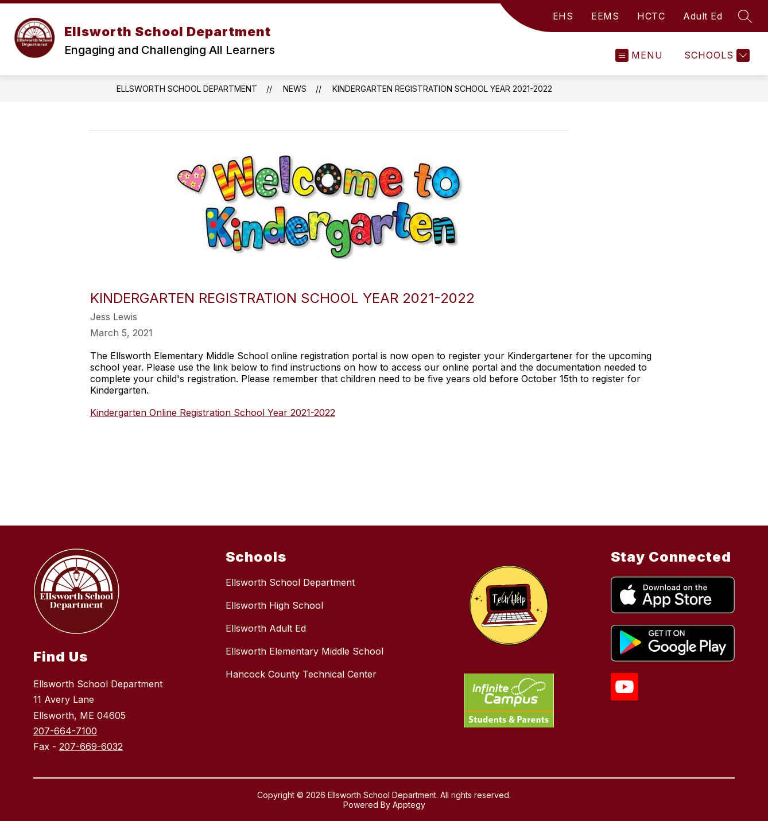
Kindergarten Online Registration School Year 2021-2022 (212, 412)
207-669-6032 (91, 746)
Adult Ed (702, 16)
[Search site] (745, 16)
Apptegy (409, 805)
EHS (563, 16)
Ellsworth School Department (187, 89)
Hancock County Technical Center (301, 674)
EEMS (605, 16)
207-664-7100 (65, 731)
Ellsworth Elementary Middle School (304, 651)
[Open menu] (639, 55)
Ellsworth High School (274, 605)
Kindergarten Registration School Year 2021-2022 (442, 89)
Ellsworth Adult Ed (266, 628)
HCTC (651, 16)
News (295, 89)
